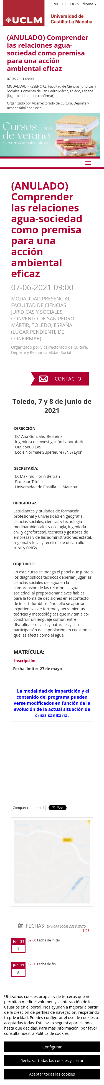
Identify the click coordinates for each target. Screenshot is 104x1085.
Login (74, 3)
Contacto (68, 378)
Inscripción (24, 660)
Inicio (57, 3)
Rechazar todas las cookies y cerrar (52, 1060)
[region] (52, 1035)
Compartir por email (28, 807)
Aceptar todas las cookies (52, 1074)
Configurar (52, 1047)
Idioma (89, 3)
